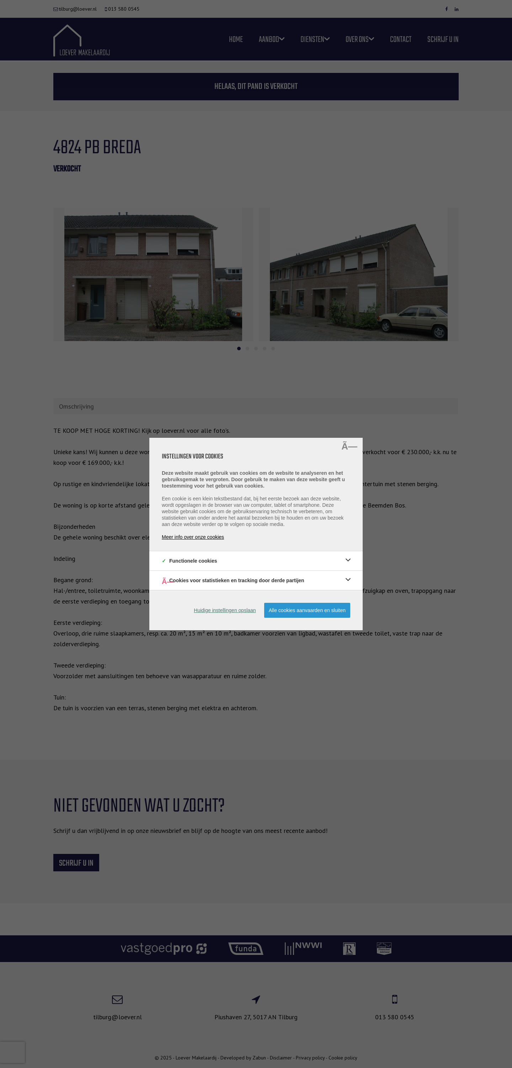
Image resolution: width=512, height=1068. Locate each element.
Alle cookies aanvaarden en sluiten (307, 610)
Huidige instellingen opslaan (225, 610)
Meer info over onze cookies (193, 537)
